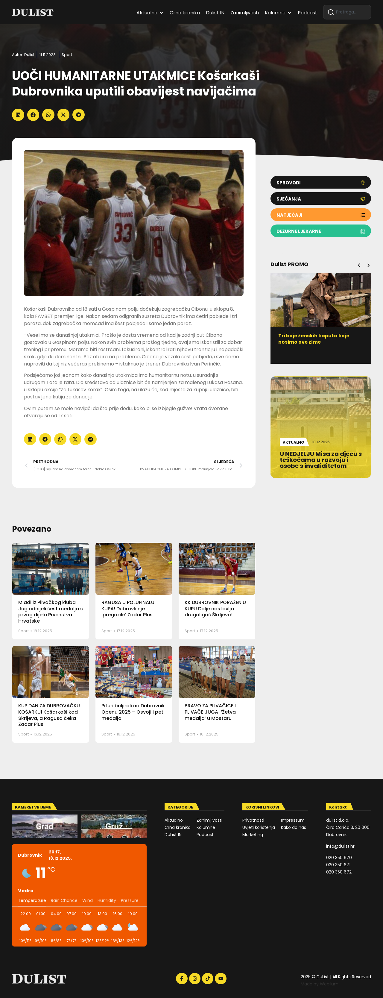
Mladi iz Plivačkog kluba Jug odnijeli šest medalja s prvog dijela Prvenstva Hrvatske (50, 611)
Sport (67, 54)
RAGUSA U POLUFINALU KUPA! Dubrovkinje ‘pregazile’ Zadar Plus (127, 608)
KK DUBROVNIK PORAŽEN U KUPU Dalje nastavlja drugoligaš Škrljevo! (215, 608)
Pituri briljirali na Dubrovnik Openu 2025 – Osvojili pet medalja (133, 712)
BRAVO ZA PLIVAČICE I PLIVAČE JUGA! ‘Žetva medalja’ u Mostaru (210, 712)
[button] (18, 115)
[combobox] (347, 12)
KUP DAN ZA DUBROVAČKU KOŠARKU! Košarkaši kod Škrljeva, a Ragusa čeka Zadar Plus (49, 715)
